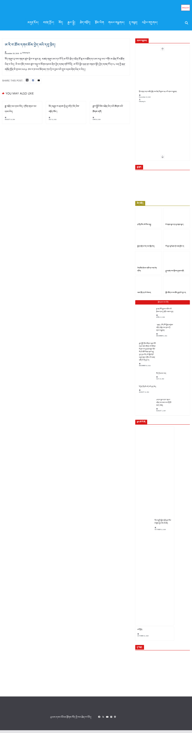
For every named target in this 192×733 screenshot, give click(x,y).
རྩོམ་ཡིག (99, 23)
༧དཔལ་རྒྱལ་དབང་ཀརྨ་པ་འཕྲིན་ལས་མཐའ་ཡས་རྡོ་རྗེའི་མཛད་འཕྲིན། (162, 405)
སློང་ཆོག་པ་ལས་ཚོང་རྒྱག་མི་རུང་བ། (175, 295)
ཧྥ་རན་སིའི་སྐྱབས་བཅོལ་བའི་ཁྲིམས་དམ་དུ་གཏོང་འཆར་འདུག (162, 313)
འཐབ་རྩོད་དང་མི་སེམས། (142, 295)
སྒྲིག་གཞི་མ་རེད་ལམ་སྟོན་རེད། (144, 248)
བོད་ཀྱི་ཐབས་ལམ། (159, 376)
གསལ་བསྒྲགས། (116, 23)
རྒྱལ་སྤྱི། (71, 23)
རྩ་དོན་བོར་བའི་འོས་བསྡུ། (143, 226)
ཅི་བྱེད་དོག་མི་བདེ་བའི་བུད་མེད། (145, 389)
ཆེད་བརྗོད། (85, 23)
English (185, 8)
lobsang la (26, 53)
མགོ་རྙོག (138, 632)
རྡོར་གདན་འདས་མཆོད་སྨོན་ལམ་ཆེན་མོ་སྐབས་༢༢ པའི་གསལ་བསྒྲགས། (156, 95)
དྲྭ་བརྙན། (133, 23)
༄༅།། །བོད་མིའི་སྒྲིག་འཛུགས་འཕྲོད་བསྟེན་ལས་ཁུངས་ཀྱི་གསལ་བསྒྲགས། (163, 330)
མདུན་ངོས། (33, 23)
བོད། (61, 23)
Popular (162, 304)
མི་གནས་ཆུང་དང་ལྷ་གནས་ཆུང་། (174, 226)
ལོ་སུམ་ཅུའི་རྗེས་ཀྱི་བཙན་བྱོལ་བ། (174, 248)
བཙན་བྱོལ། (48, 23)
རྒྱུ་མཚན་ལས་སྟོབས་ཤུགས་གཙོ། (174, 273)
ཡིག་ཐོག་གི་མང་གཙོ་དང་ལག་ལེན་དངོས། (145, 272)
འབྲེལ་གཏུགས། (150, 23)
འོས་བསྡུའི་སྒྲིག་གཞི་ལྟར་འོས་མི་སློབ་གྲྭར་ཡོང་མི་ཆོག (161, 525)
